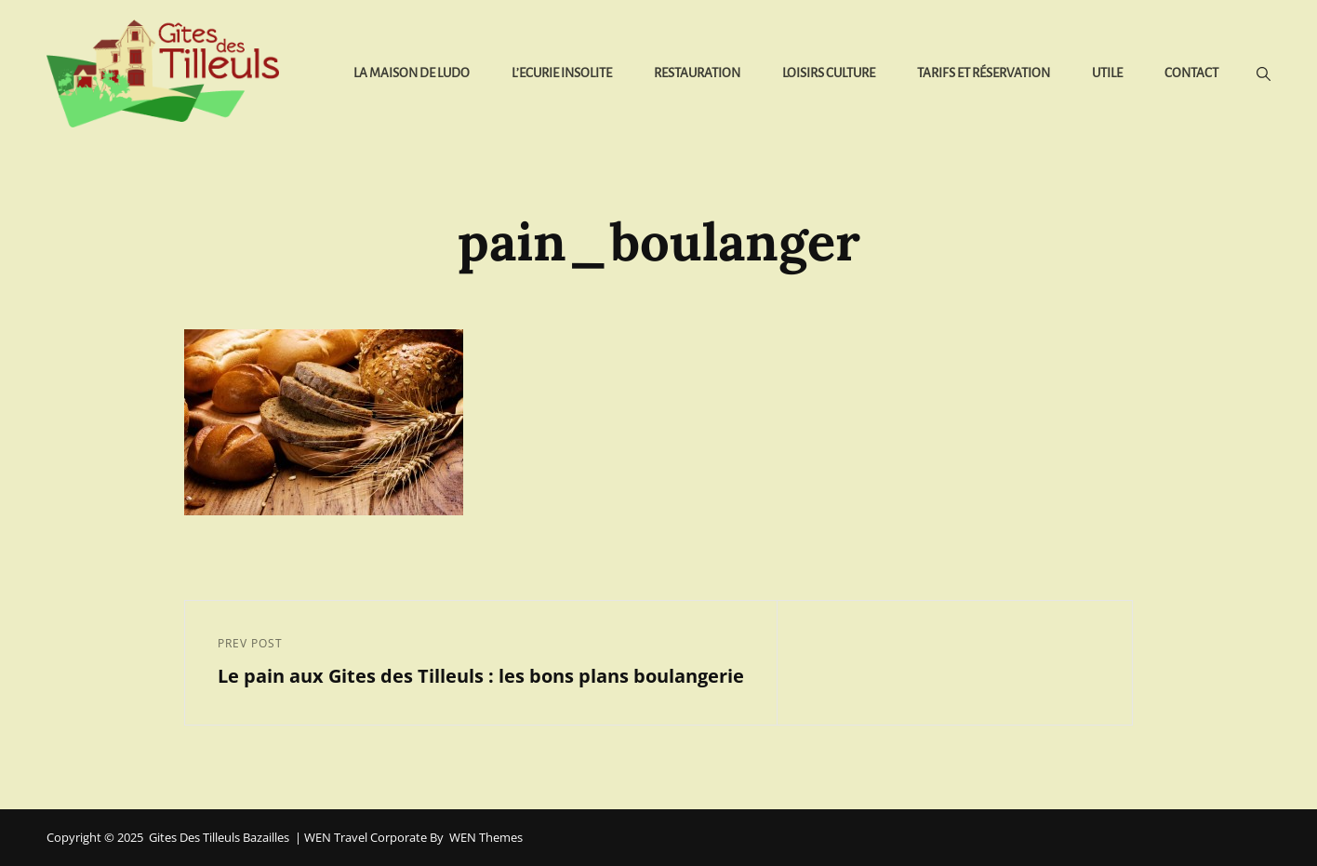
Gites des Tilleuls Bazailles (219, 837)
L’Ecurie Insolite (562, 73)
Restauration (697, 73)
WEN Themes (486, 837)
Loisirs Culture (828, 73)
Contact (1191, 73)
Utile (1107, 73)
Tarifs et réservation (983, 73)
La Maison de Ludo (411, 73)
